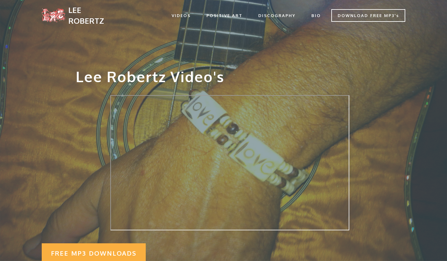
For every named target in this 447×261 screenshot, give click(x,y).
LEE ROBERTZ (86, 15)
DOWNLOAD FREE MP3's (368, 15)
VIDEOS (181, 15)
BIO (316, 15)
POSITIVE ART (224, 15)
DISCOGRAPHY (277, 15)
